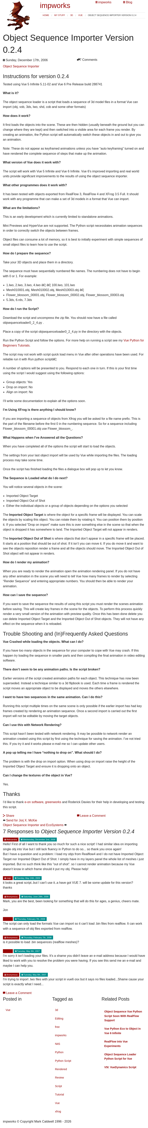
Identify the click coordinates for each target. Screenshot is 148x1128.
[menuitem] (46, 15)
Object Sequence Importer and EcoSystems (33, 825)
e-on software (34, 802)
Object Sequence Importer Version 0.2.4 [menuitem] (112, 15)
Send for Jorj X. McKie (21, 820)
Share (8, 815)
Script (58, 1086)
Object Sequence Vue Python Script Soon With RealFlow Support (123, 1016)
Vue (80, 15)
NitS (57, 1043)
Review (59, 1077)
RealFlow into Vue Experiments (116, 1043)
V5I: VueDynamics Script (120, 1067)
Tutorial (59, 1094)
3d (71, 15)
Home (46, 15)
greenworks (53, 802)
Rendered (61, 1069)
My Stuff (59, 15)
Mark (7, 919)
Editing (59, 1018)
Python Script (63, 1060)
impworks (55, 6)
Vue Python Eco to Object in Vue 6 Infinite (122, 1031)
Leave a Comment (91, 815)
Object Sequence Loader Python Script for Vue (120, 1056)
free (57, 1026)
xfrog (58, 1111)
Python (59, 1052)
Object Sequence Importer (21, 66)
